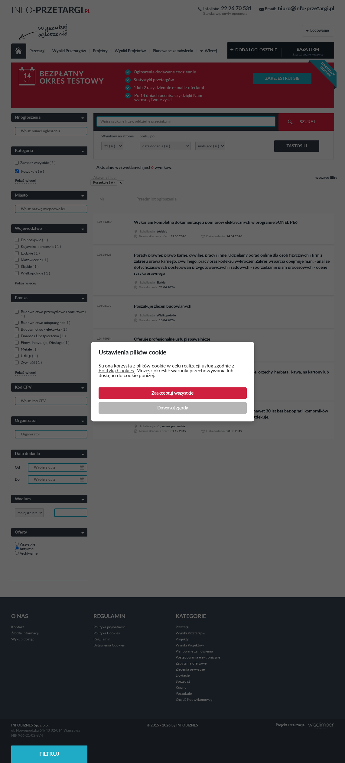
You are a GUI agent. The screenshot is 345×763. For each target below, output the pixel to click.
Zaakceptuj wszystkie (172, 393)
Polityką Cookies (116, 370)
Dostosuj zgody (172, 408)
